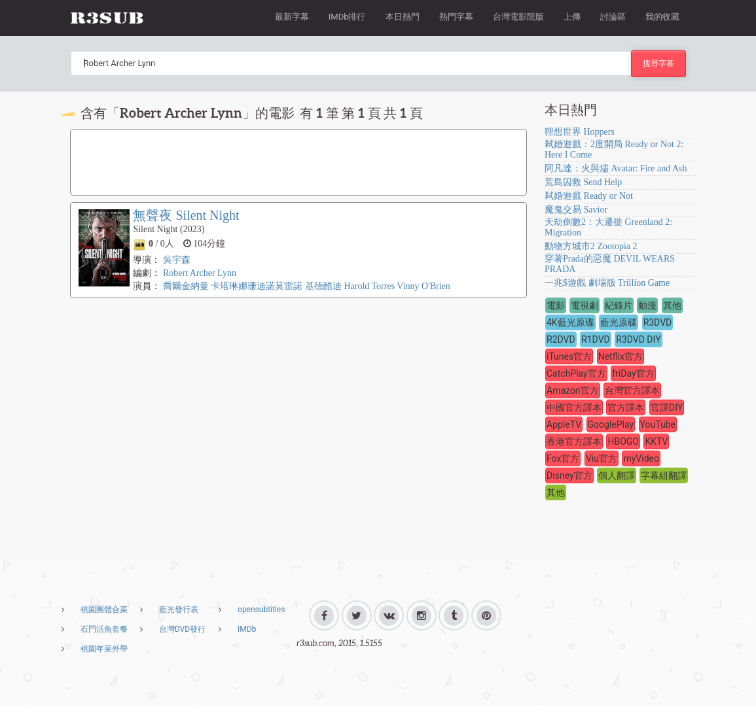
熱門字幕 (456, 17)
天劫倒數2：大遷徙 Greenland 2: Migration (608, 227)
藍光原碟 (618, 322)
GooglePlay (611, 424)
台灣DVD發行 (182, 629)
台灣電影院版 (518, 17)
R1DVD (595, 339)
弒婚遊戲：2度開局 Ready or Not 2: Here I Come (614, 149)
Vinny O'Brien (423, 286)
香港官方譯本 (574, 441)
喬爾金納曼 (186, 286)
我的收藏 (662, 17)
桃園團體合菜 (104, 609)
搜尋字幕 (658, 63)
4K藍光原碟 (570, 322)
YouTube (657, 424)
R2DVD (561, 339)
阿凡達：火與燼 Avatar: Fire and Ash (616, 168)
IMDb (247, 629)
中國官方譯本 (574, 407)
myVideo (641, 458)
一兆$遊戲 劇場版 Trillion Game (607, 283)
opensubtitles (261, 609)
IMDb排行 (347, 17)
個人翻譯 (616, 475)
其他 (672, 305)
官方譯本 (625, 407)
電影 (556, 305)
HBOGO (623, 441)
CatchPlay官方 (576, 373)
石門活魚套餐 (104, 629)
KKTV (656, 441)
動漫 (647, 305)
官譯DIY (667, 407)
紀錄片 (618, 305)
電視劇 (584, 305)
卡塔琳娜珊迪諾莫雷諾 (256, 286)
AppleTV (564, 424)
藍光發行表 (178, 609)
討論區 (613, 17)
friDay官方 (633, 373)
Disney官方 (569, 475)
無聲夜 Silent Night (186, 215)
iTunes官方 (569, 356)
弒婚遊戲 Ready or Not (589, 196)
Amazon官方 (573, 390)
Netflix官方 (620, 356)
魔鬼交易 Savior (576, 210)
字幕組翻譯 (664, 475)
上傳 (572, 17)
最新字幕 (292, 17)
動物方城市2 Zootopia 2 (591, 246)
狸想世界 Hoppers (580, 132)
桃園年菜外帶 (104, 648)
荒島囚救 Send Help (583, 182)
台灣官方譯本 (632, 390)
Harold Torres (369, 286)
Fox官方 (563, 458)
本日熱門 (403, 17)
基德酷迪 (323, 286)
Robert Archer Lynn (199, 273)
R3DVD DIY (638, 339)
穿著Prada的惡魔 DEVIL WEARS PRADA (610, 264)
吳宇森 (176, 260)
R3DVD (657, 322)
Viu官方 (601, 458)
